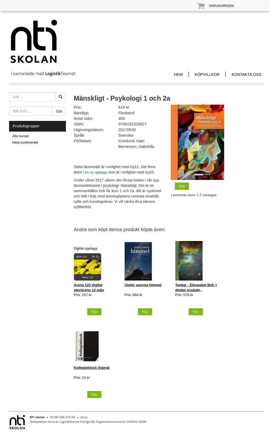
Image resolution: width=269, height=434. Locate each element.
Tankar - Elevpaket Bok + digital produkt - (196, 287)
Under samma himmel (143, 285)
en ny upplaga (96, 172)
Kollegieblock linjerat (92, 368)
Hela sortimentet (25, 142)
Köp (182, 185)
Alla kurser (20, 136)
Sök (59, 111)
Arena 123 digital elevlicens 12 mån (89, 287)
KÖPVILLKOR (207, 74)
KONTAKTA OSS (246, 74)
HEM (178, 74)
